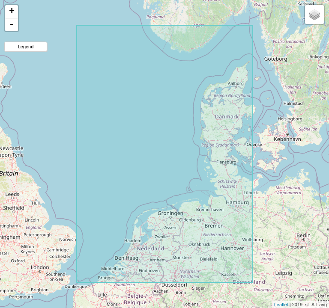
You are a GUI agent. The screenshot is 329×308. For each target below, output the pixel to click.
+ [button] (12, 11)
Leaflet (281, 304)
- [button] (12, 24)
